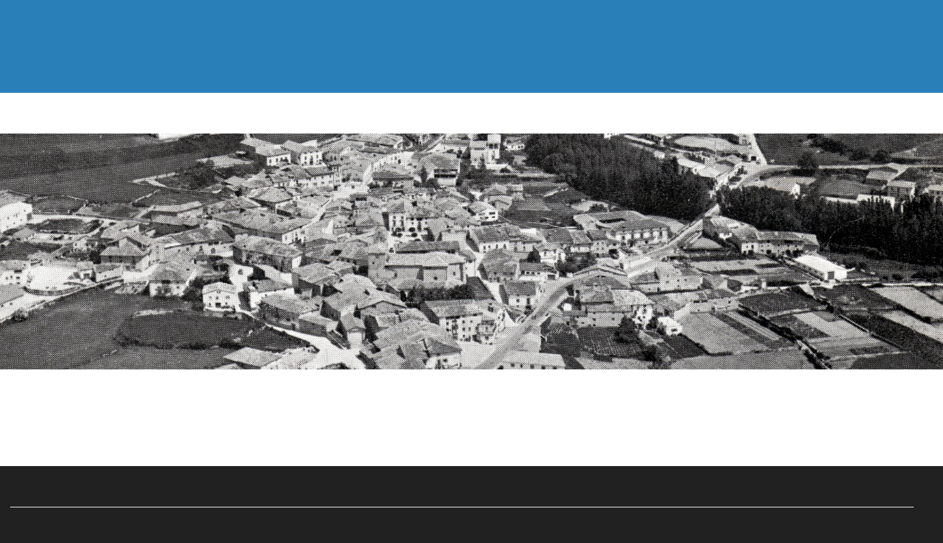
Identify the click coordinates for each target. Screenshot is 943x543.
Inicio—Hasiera (77, 65)
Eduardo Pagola (488, 484)
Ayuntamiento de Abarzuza (462, 520)
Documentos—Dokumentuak (253, 65)
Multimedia (419, 65)
